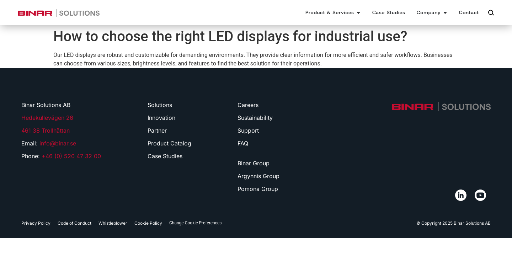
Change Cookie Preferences (195, 222)
